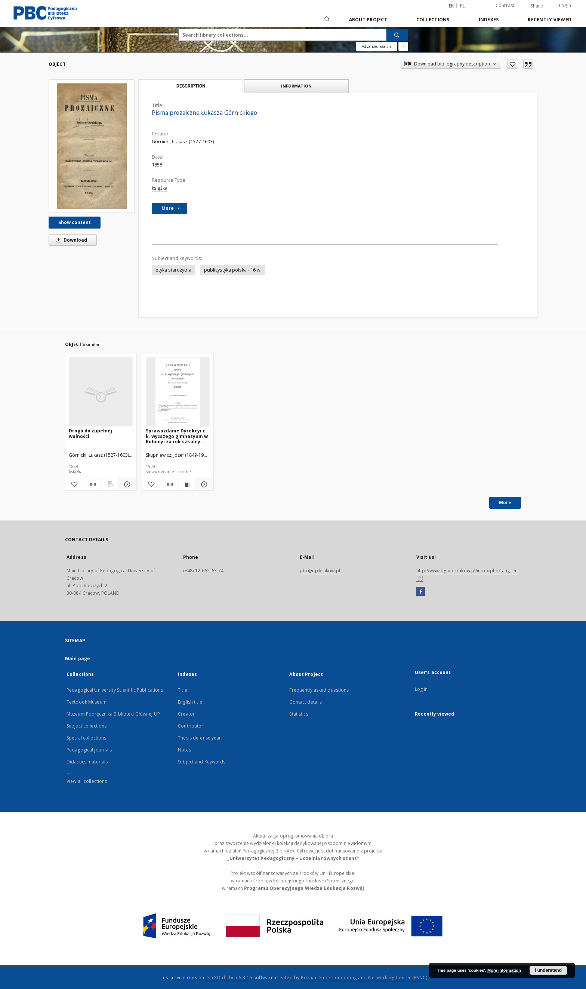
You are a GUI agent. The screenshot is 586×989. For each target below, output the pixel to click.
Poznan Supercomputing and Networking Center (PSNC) (364, 977)
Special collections (86, 738)
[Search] (397, 35)
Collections (433, 19)
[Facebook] (420, 591)
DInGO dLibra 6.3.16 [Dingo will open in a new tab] (229, 977)
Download (70, 240)
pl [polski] (462, 5)
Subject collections (87, 726)
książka (159, 188)
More (505, 502)
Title (182, 690)
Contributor (190, 726)
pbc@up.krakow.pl (320, 570)
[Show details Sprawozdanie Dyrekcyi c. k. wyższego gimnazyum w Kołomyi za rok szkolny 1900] (203, 484)
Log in (421, 689)
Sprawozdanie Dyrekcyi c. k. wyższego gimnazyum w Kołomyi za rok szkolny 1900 (177, 436)
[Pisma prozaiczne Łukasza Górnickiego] (91, 146)
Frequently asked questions (319, 690)
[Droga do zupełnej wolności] (100, 392)
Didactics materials (87, 762)
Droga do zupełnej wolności (90, 433)
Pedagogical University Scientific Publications (115, 690)
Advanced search (376, 46)
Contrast (505, 5)
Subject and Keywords (201, 762)
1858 (157, 165)
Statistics (298, 714)
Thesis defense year (199, 738)
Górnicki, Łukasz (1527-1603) (183, 141)
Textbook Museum (87, 702)
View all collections (87, 781)
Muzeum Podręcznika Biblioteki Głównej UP (113, 714)
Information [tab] (296, 86)
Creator (186, 714)
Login (565, 5)
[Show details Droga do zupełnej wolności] (126, 484)
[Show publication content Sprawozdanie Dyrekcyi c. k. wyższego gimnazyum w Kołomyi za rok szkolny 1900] (186, 484)
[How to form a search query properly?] (403, 46)
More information (504, 970)
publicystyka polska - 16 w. (233, 270)
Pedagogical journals (89, 750)
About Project (368, 19)
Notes (184, 750)
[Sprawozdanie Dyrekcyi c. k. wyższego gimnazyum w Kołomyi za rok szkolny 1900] (177, 392)
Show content (74, 222)
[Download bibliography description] (92, 484)
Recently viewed (549, 19)
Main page (77, 658)
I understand (548, 970)
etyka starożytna (173, 270)
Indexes (489, 19)
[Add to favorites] (512, 64)
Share (537, 6)
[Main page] (326, 19)
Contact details (305, 702)
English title (190, 702)
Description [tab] (190, 86)
